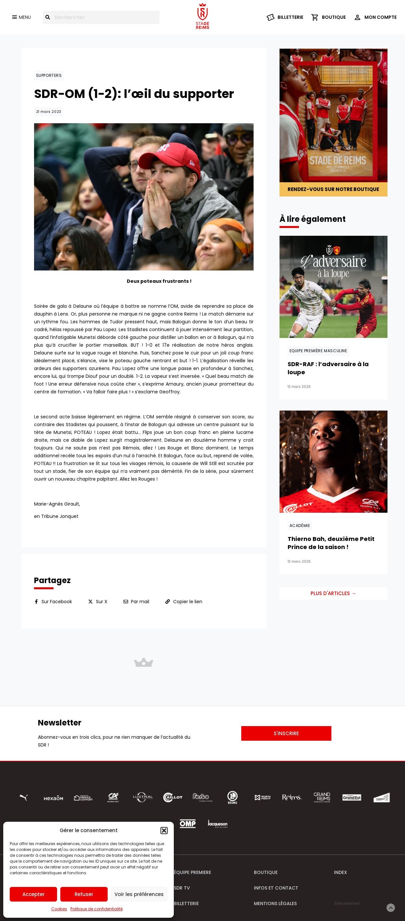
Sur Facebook (57, 601)
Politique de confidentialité (96, 909)
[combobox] (101, 17)
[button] (164, 830)
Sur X (101, 601)
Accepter (33, 894)
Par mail (140, 601)
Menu (25, 17)
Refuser (84, 894)
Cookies (59, 909)
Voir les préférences (139, 894)
